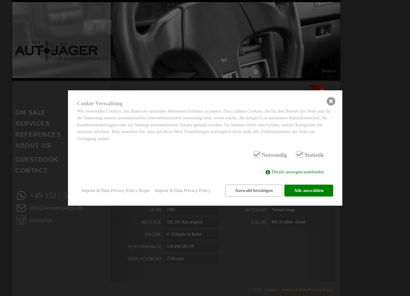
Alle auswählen (308, 190)
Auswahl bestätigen (254, 190)
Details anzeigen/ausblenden (298, 171)
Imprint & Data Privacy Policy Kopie (116, 190)
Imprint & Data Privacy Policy (183, 190)
